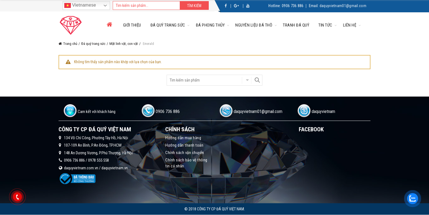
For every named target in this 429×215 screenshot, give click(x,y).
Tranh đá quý (296, 25)
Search (256, 80)
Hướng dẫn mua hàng (183, 137)
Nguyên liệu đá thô (253, 25)
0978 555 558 (98, 160)
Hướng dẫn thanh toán (184, 145)
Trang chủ (70, 44)
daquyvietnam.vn (115, 167)
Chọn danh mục (246, 80)
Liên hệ (349, 25)
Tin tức (325, 25)
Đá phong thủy (210, 25)
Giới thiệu (132, 25)
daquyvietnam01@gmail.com (343, 6)
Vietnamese (80, 5)
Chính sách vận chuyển (184, 152)
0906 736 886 (293, 6)
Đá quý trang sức (167, 25)
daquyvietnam (323, 111)
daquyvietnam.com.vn (81, 167)
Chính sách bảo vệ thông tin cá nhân (186, 163)
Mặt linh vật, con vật (123, 44)
